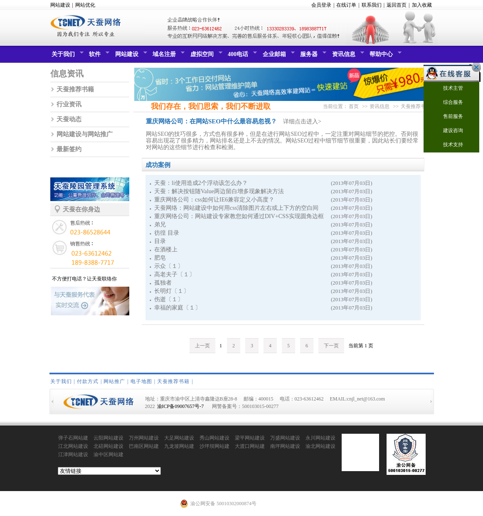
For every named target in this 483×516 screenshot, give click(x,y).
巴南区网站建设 (144, 446)
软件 (98, 56)
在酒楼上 (165, 249)
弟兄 (160, 224)
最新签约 (69, 149)
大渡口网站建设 (250, 446)
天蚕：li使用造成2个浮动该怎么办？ (201, 183)
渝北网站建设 (320, 446)
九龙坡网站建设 (179, 446)
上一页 (202, 346)
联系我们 (372, 5)
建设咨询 (448, 131)
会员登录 (321, 5)
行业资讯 (69, 104)
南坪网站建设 (285, 446)
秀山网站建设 (214, 438)
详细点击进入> (302, 121)
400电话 (241, 56)
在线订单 (346, 5)
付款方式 (88, 381)
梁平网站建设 (250, 438)
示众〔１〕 (168, 266)
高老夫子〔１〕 (174, 274)
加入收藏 (422, 5)
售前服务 (448, 117)
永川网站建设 (320, 438)
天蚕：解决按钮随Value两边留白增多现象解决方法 (219, 191)
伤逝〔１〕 (168, 299)
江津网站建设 (73, 454)
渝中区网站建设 (108, 455)
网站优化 (85, 5)
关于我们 (66, 56)
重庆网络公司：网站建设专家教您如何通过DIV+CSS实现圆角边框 (239, 216)
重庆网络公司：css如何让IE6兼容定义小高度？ (214, 200)
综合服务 (448, 102)
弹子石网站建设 (73, 438)
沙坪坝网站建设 (214, 446)
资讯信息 (347, 56)
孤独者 (163, 283)
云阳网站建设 (108, 438)
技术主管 (448, 88)
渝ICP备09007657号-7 (180, 406)
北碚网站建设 (108, 446)
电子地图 (141, 381)
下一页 (331, 346)
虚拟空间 (205, 56)
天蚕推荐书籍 (75, 89)
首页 (354, 106)
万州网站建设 (144, 438)
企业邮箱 (278, 56)
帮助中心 (384, 56)
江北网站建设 (73, 446)
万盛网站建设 (285, 438)
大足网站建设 (179, 438)
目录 (160, 241)
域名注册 (167, 56)
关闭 (474, 67)
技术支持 (448, 145)
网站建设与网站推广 (85, 134)
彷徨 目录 (166, 233)
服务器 (312, 56)
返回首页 (397, 5)
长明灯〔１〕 (171, 291)
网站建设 (60, 5)
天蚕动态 (69, 119)
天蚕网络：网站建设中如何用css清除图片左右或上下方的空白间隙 (236, 208)
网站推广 (114, 381)
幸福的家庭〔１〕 (177, 308)
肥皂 (160, 258)
